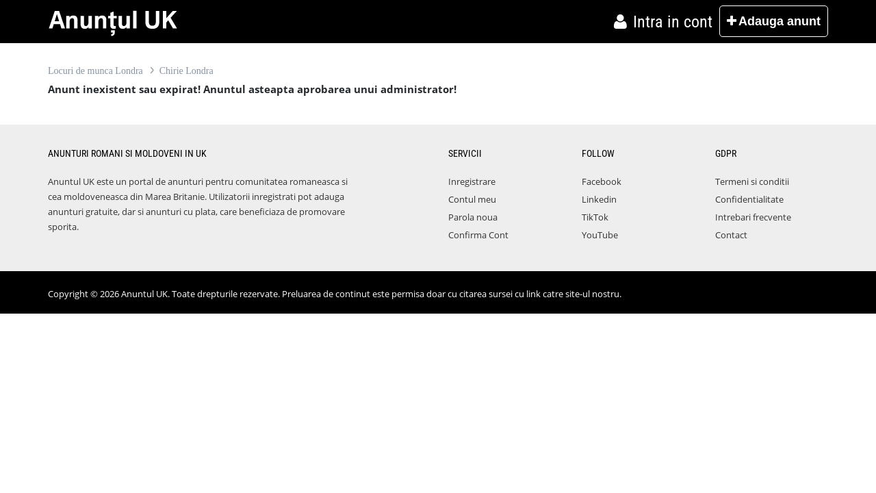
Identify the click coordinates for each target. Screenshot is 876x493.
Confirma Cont (478, 235)
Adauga (774, 21)
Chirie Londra (186, 71)
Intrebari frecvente (753, 217)
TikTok (595, 217)
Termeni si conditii (752, 181)
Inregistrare (471, 181)
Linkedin (599, 199)
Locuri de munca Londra (95, 71)
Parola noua (473, 217)
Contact (731, 235)
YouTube (600, 235)
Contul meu (472, 199)
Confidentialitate (749, 199)
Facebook (601, 181)
